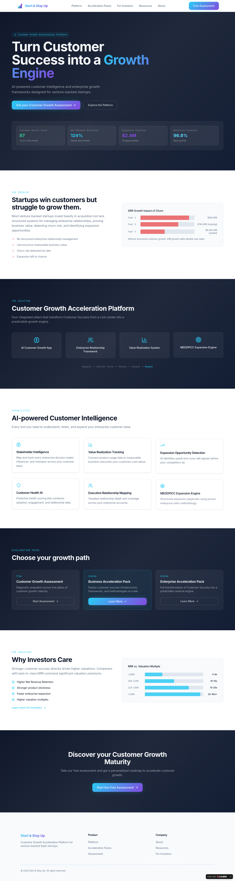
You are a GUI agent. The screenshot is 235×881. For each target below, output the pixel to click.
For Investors (125, 5)
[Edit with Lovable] (217, 876)
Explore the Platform (100, 105)
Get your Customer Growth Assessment (46, 105)
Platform (76, 5)
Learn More (118, 602)
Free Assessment (203, 5)
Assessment (95, 853)
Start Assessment (45, 602)
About (161, 5)
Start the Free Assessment (117, 788)
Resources (145, 5)
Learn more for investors (29, 708)
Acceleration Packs (99, 5)
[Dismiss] (230, 876)
